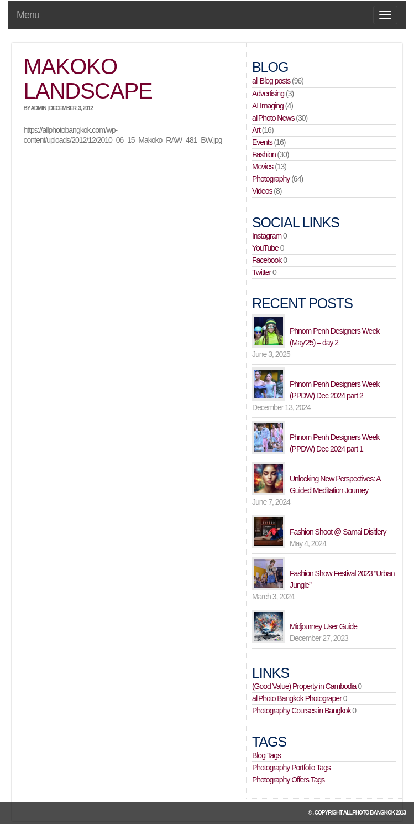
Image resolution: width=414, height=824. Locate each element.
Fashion (264, 154)
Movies (262, 166)
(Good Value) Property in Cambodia (304, 686)
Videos (262, 190)
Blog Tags (266, 755)
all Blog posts (271, 80)
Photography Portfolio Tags (291, 767)
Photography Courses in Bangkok (301, 710)
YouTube (265, 247)
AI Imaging (268, 105)
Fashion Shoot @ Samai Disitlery (338, 531)
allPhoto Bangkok (369, 813)
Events (262, 142)
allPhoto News (273, 117)
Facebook (266, 260)
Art (256, 130)
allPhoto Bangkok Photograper (297, 698)
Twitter (261, 272)
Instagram (266, 235)
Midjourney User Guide (323, 626)
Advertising (268, 93)
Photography (271, 178)
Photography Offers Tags (288, 779)
